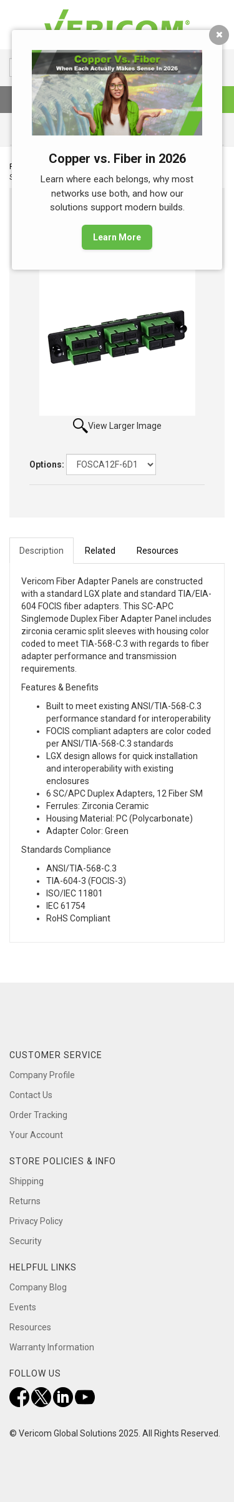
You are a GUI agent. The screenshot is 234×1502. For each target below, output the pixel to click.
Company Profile (42, 1075)
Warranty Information (51, 1347)
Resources (30, 1327)
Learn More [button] (117, 237)
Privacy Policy (36, 1221)
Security (25, 1241)
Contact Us (30, 1095)
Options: (46, 464)
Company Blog (38, 1287)
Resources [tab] (157, 551)
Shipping (26, 1181)
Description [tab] (41, 551)
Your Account (36, 1135)
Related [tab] (100, 551)
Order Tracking (38, 1115)
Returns (25, 1201)
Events (22, 1307)
